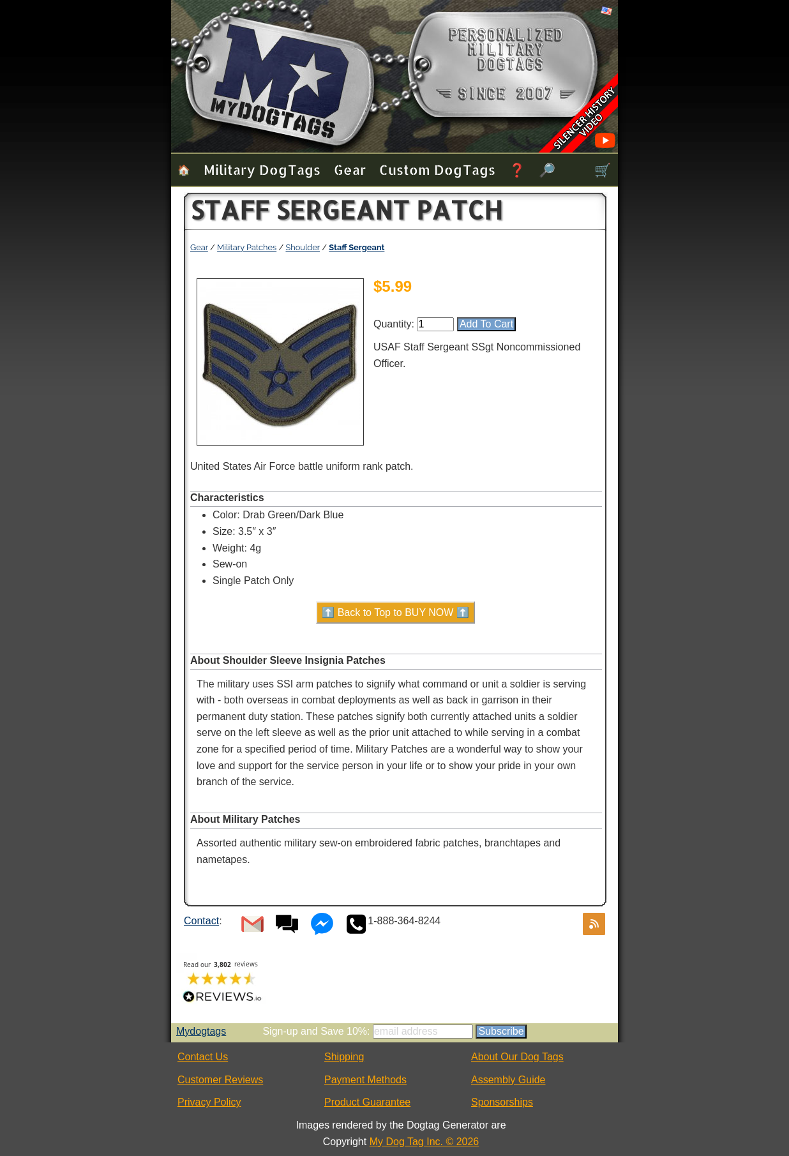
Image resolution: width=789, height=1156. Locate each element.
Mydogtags (201, 1031)
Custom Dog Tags (437, 169)
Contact (201, 920)
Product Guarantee (367, 1102)
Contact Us (202, 1056)
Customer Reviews (220, 1079)
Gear (350, 169)
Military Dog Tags (262, 169)
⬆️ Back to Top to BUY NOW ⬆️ (395, 612)
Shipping (344, 1056)
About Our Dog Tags (517, 1056)
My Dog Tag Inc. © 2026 (424, 1141)
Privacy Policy (209, 1102)
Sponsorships (502, 1102)
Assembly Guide (508, 1079)
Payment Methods (365, 1079)
